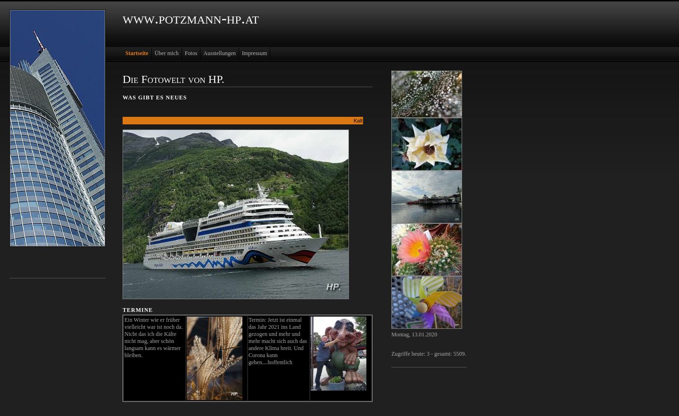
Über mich (167, 53)
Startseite (137, 53)
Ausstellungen (219, 53)
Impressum (254, 53)
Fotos (191, 53)
